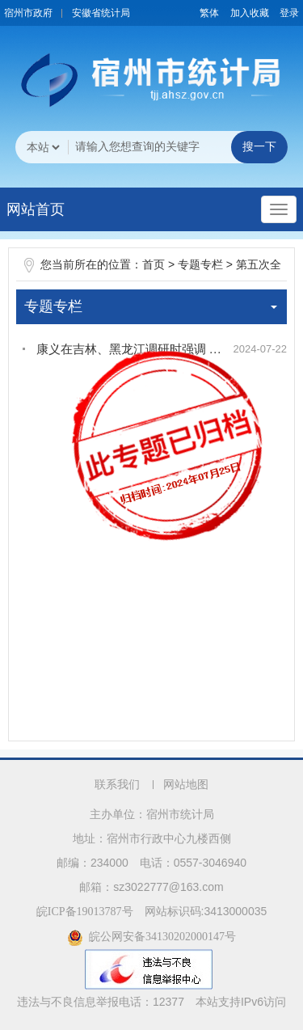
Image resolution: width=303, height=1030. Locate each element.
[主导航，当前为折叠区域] (279, 209)
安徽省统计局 (101, 13)
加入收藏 (249, 13)
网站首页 (35, 209)
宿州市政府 (28, 13)
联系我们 (117, 785)
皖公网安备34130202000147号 (151, 937)
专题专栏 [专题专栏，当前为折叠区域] (150, 306)
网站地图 (185, 785)
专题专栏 (200, 265)
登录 (289, 13)
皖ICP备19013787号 (84, 911)
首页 (153, 265)
